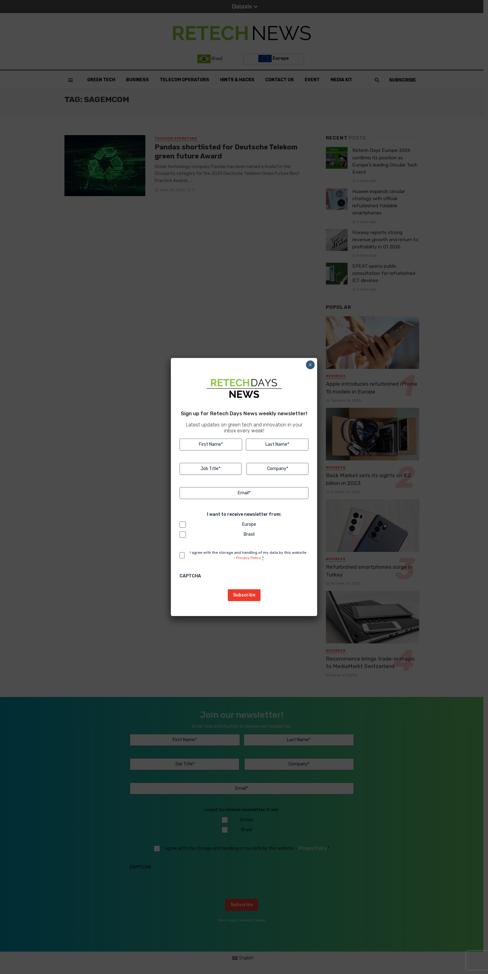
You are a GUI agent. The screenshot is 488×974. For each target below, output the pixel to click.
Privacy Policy (248, 558)
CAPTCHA (190, 576)
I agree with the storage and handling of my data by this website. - (248, 555)
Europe (249, 524)
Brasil (249, 534)
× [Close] (310, 364)
